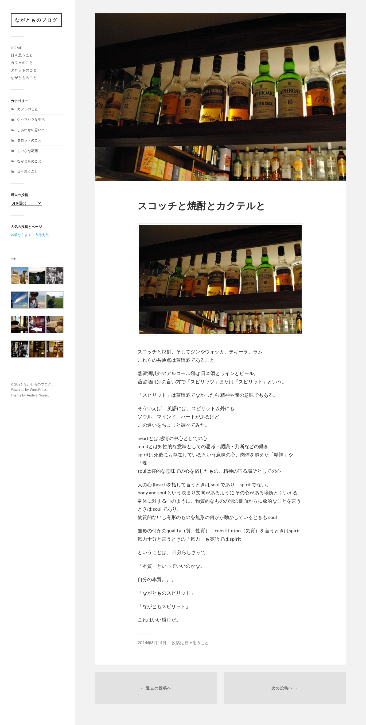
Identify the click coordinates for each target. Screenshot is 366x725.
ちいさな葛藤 (27, 150)
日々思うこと (22, 55)
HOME (16, 48)
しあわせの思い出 (31, 130)
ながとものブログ (36, 20)
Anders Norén (37, 395)
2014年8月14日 (152, 642)
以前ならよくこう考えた (30, 234)
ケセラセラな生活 (31, 119)
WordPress (38, 389)
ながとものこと (24, 77)
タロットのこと (24, 70)
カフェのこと (22, 62)
